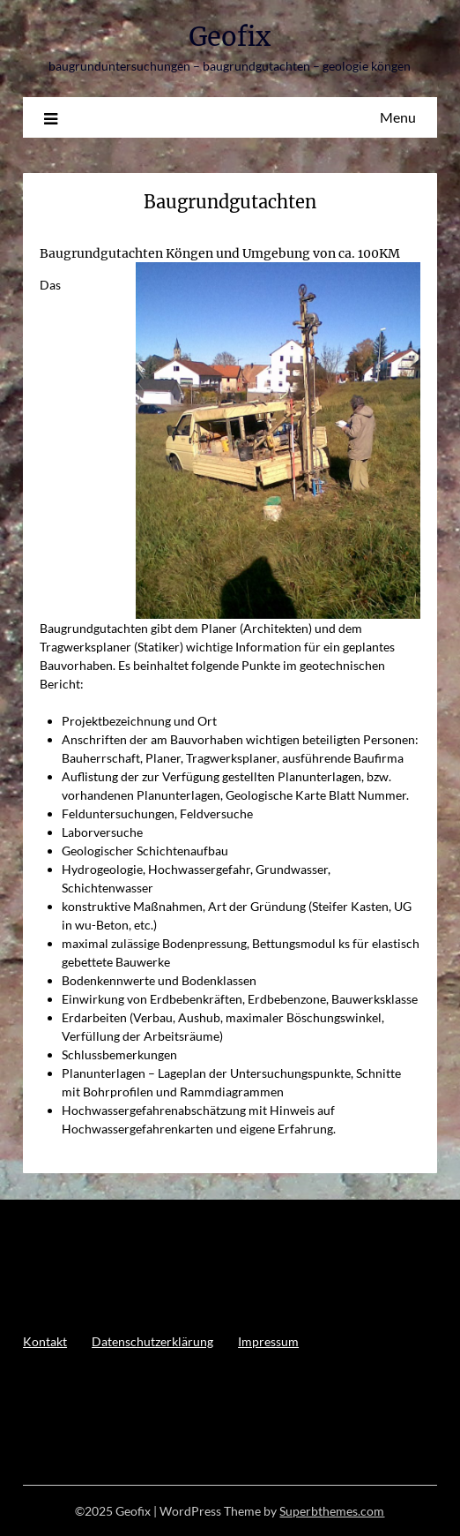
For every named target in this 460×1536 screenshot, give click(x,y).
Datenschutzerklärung (152, 1341)
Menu (398, 117)
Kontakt (45, 1341)
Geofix (230, 36)
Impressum (268, 1341)
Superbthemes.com (331, 1510)
